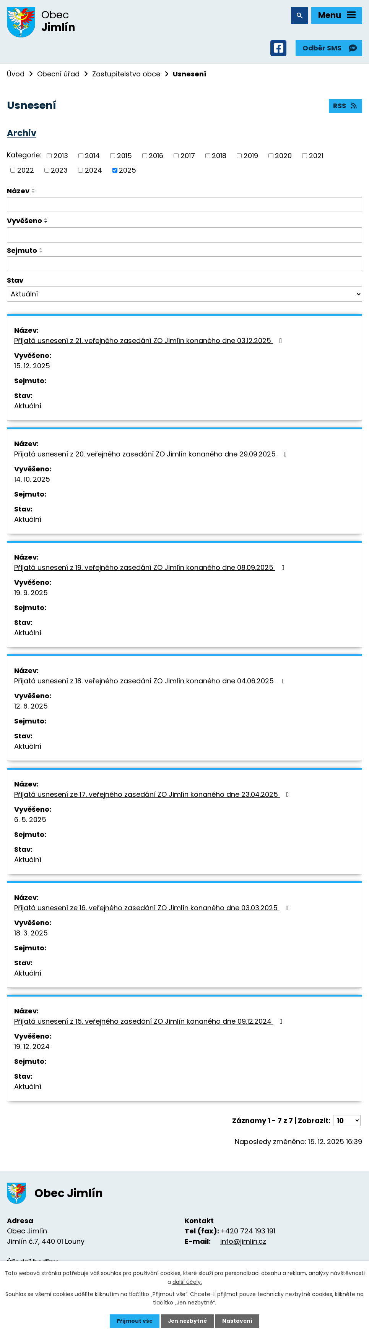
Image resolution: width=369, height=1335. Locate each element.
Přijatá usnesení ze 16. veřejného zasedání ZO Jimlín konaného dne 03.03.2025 (153, 909)
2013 (61, 157)
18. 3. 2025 (31, 934)
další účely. (187, 1281)
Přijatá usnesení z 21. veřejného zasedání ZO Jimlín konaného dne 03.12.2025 (149, 341)
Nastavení (238, 1321)
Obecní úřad (58, 75)
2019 (251, 157)
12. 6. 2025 (31, 707)
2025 (127, 171)
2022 (25, 171)
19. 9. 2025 (31, 594)
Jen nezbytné (187, 1321)
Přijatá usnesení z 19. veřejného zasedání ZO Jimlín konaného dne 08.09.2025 (151, 568)
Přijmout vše (134, 1321)
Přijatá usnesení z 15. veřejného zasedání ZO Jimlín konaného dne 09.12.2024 (150, 1022)
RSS (345, 107)
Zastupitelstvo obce (126, 75)
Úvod (15, 75)
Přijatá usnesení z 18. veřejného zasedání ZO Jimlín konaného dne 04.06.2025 (151, 682)
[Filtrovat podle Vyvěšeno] (184, 236)
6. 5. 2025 (30, 820)
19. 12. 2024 (32, 1047)
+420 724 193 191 (247, 1232)
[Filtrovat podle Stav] (184, 295)
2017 (187, 157)
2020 (283, 157)
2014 (92, 157)
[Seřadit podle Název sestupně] (33, 193)
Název (18, 192)
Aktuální (27, 407)
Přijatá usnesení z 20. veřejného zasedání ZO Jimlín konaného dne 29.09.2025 (152, 455)
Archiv (21, 134)
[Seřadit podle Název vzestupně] (33, 190)
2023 (59, 171)
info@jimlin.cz (243, 1242)
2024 (93, 171)
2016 (156, 157)
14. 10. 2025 (32, 480)
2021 (316, 157)
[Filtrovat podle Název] (184, 206)
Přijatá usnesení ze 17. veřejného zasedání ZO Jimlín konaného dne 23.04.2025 (153, 795)
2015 (124, 157)
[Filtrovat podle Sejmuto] (184, 265)
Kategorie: (24, 156)
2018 (219, 157)
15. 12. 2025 (32, 367)
